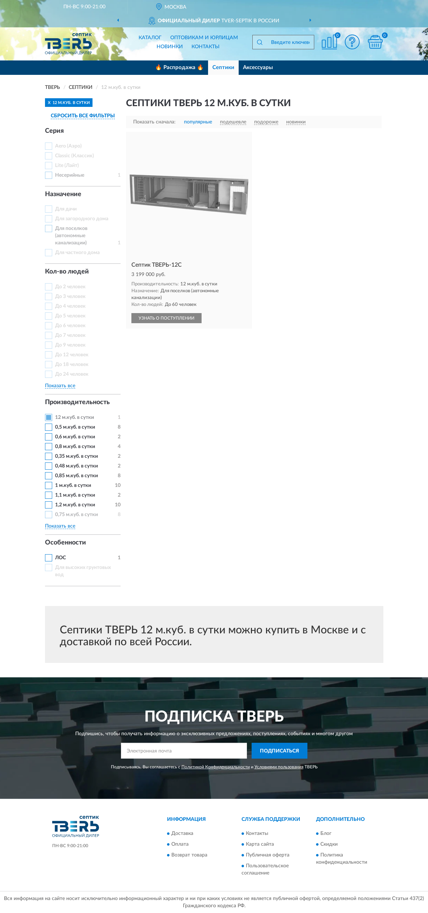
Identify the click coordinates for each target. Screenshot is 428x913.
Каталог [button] (150, 37)
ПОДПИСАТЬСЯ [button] (279, 751)
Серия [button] (54, 131)
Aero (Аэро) (68, 146)
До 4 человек (70, 306)
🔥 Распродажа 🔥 (179, 67)
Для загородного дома (81, 218)
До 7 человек (70, 335)
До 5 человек (70, 315)
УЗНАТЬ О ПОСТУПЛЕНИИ (166, 318)
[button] (352, 42)
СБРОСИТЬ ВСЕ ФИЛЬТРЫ (83, 115)
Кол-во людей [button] (67, 271)
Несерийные (69, 175)
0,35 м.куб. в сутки (76, 456)
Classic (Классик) (74, 155)
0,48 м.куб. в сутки (76, 466)
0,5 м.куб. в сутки (75, 427)
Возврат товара (189, 855)
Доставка (182, 833)
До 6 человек (70, 325)
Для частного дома (77, 252)
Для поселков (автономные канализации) (71, 235)
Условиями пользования (278, 767)
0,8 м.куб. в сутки (75, 446)
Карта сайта (260, 844)
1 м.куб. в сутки (73, 485)
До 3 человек (70, 296)
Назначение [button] (63, 194)
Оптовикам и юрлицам (204, 37)
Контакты (206, 46)
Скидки (329, 844)
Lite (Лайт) (67, 165)
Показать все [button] (60, 385)
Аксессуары (258, 67)
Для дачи (66, 209)
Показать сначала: (154, 122)
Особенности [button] (65, 542)
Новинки (170, 46)
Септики (223, 67)
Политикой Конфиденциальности (215, 767)
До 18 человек (72, 364)
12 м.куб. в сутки (74, 417)
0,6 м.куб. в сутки (75, 436)
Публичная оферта (267, 855)
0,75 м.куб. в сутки (76, 514)
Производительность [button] (77, 402)
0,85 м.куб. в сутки (76, 475)
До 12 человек (72, 354)
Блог (326, 833)
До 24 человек (72, 374)
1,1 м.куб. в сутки (75, 495)
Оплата (180, 844)
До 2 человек (70, 286)
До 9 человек (70, 345)
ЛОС (60, 557)
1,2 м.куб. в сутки (75, 504)
